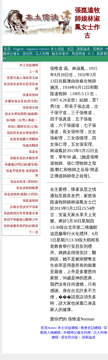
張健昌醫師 (30, 145)
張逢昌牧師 (30, 95)
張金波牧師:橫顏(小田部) (21, 194)
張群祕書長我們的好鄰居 (21, 226)
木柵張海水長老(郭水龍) (21, 101)
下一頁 (33, 232)
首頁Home (48, 328)
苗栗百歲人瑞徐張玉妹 (22, 78)
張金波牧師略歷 (27, 188)
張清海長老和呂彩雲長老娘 (21, 86)
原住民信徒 (69, 337)
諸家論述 (88, 337)
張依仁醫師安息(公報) (23, 126)
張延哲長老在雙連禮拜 (22, 133)
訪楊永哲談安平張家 (24, 207)
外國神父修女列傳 (77, 332)
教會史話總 (89, 328)
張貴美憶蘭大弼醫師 (24, 139)
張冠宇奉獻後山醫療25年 (21, 219)
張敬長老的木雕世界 (24, 158)
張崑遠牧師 (30, 200)
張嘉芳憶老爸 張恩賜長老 (22, 173)
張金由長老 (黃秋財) (24, 181)
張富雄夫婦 (30, 107)
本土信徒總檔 (28, 65)
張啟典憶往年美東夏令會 (21, 213)
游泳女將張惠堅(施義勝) (21, 114)
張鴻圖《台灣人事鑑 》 (22, 120)
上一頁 (33, 71)
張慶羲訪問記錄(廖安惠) (21, 164)
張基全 (33, 152)
